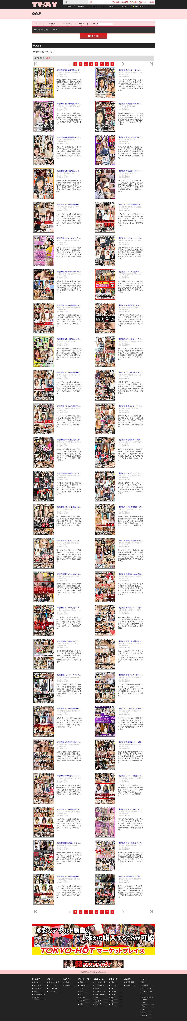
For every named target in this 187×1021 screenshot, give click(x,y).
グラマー (113, 991)
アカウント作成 (54, 982)
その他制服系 (99, 985)
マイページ (52, 985)
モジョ (143, 1009)
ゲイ (81, 991)
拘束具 (82, 988)
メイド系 (98, 1004)
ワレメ (143, 1006)
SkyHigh (144, 1015)
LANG (151, 2)
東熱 (142, 982)
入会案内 (133, 2)
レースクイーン (100, 994)
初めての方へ (139, 6)
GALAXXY (144, 985)
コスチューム (67, 24)
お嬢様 (113, 994)
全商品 (68, 6)
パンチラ (83, 1001)
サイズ (81, 24)
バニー (97, 998)
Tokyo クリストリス (146, 993)
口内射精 (83, 985)
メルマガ (52, 991)
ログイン (143, 2)
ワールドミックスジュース (147, 998)
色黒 (112, 1004)
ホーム (36, 982)
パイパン (113, 985)
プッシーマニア (146, 988)
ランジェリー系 (100, 982)
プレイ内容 (51, 24)
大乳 (112, 982)
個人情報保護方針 (39, 994)
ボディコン (98, 988)
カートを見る (53, 988)
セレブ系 (98, 1001)
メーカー (125, 6)
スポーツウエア (100, 991)
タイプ (38, 24)
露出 (81, 982)
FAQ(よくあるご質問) (120, 2)
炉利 (112, 998)
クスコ (82, 994)
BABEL (143, 1003)
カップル (83, 998)
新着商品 (81, 6)
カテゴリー (95, 6)
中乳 (112, 988)
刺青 (112, 1001)
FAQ (35, 991)
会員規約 (36, 998)
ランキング (110, 6)
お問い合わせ (38, 988)
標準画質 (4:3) (130, 985)
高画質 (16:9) (130, 982)
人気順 (47, 58)
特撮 (81, 1004)
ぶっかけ (144, 1012)
